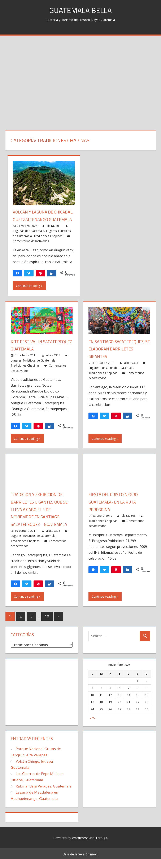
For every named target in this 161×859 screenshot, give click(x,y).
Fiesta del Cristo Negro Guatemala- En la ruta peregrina (113, 500)
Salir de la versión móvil (81, 853)
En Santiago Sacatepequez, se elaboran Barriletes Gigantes (119, 348)
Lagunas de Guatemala (28, 230)
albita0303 (54, 225)
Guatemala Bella (80, 10)
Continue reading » (29, 285)
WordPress (80, 836)
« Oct (93, 717)
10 (47, 614)
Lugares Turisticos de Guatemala (33, 360)
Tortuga (101, 836)
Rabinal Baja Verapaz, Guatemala (44, 784)
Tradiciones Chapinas (48, 235)
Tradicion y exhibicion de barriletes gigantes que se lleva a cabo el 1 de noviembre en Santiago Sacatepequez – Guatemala (39, 508)
